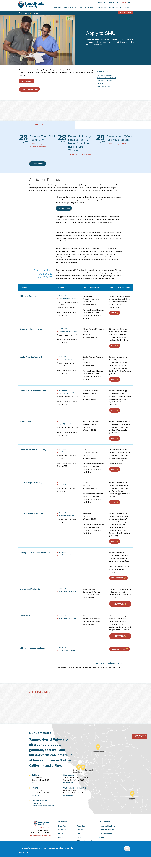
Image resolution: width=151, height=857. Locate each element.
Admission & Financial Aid (73, 7)
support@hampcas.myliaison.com (68, 393)
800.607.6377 (62, 552)
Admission (26, 13)
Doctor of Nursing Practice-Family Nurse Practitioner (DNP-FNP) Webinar (79, 143)
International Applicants (104, 75)
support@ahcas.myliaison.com (68, 331)
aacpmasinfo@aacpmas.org (67, 516)
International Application (120, 603)
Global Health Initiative (104, 86)
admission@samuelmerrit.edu (67, 618)
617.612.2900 (62, 513)
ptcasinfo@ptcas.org (65, 485)
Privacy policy (23, 852)
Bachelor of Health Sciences (31, 329)
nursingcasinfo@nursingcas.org (68, 298)
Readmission (25, 615)
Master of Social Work (29, 421)
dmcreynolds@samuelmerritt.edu (68, 650)
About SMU (81, 826)
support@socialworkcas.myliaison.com (68, 424)
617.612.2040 (62, 482)
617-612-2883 (63, 328)
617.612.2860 (62, 449)
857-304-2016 (63, 421)
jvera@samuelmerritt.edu (66, 555)
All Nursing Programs (28, 296)
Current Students (107, 830)
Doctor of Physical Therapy (31, 482)
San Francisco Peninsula (40, 146)
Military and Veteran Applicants (106, 78)
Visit (78, 833)
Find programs (64, 208)
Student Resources (115, 7)
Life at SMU (100, 83)
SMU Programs (26, 81)
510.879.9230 (62, 647)
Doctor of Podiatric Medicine (31, 513)
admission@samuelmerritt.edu (68, 591)
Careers (80, 830)
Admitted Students (108, 826)
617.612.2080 (62, 356)
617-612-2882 (63, 390)
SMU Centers (101, 7)
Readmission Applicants (104, 80)
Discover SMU (90, 7)
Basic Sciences (117, 578)
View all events (37, 163)
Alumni (127, 7)
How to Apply (62, 826)
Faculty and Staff (107, 833)
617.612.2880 (63, 295)
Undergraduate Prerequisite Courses (35, 552)
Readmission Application (119, 636)
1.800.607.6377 (37, 803)
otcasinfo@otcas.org (65, 452)
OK (127, 848)
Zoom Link (87, 154)
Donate (60, 833)
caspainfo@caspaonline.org (67, 359)
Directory (61, 837)
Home (19, 13)
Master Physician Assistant (31, 357)
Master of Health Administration (33, 390)
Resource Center (118, 649)
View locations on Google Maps (140, 736)
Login (126, 2)
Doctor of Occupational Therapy (33, 449)
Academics (57, 7)
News (79, 837)
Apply (113, 313)
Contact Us (125, 12)
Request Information (29, 89)
